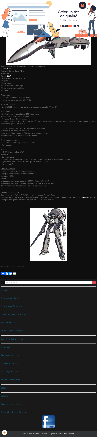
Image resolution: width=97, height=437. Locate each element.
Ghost (85, 197)
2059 (9, 76)
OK (94, 282)
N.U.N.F (9, 69)
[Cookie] (4, 432)
